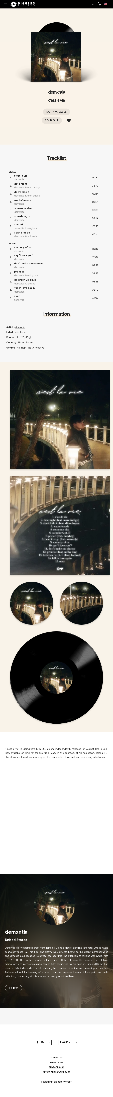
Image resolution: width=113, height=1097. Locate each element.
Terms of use (56, 1062)
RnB (29, 347)
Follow (13, 988)
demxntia (56, 92)
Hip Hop (21, 347)
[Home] (23, 4)
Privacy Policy (56, 1067)
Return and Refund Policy (56, 1072)
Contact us (57, 1058)
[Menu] (5, 4)
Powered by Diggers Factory (56, 1082)
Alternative (38, 347)
